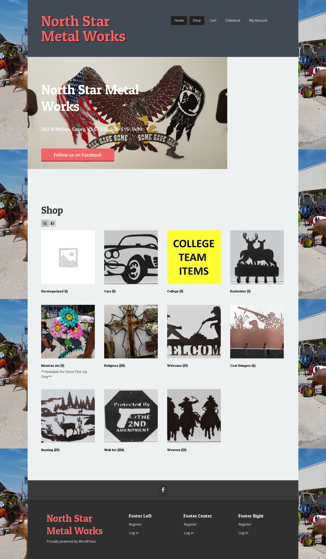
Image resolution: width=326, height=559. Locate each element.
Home (179, 20)
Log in (134, 533)
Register (135, 524)
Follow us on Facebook (78, 154)
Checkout (233, 20)
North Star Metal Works (83, 28)
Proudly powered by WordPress (71, 541)
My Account (258, 20)
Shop (197, 20)
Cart (213, 20)
